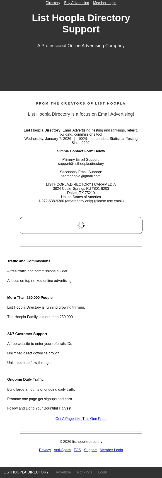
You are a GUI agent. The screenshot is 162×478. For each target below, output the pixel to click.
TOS (77, 450)
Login (102, 472)
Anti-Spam (62, 450)
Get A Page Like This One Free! (81, 419)
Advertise (63, 472)
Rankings (84, 472)
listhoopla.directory (26, 472)
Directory (53, 3)
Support (90, 450)
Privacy (45, 450)
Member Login (104, 3)
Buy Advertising (76, 3)
